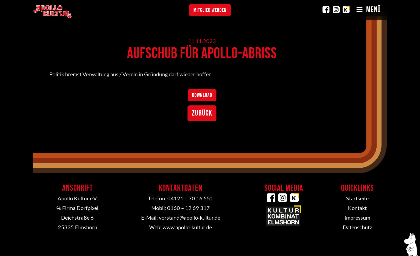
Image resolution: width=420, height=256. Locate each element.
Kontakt (357, 208)
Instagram (336, 9)
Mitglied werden (210, 10)
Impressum (357, 217)
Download (202, 95)
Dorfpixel (87, 208)
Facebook (325, 9)
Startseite (357, 198)
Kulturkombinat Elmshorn (346, 9)
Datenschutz (357, 227)
